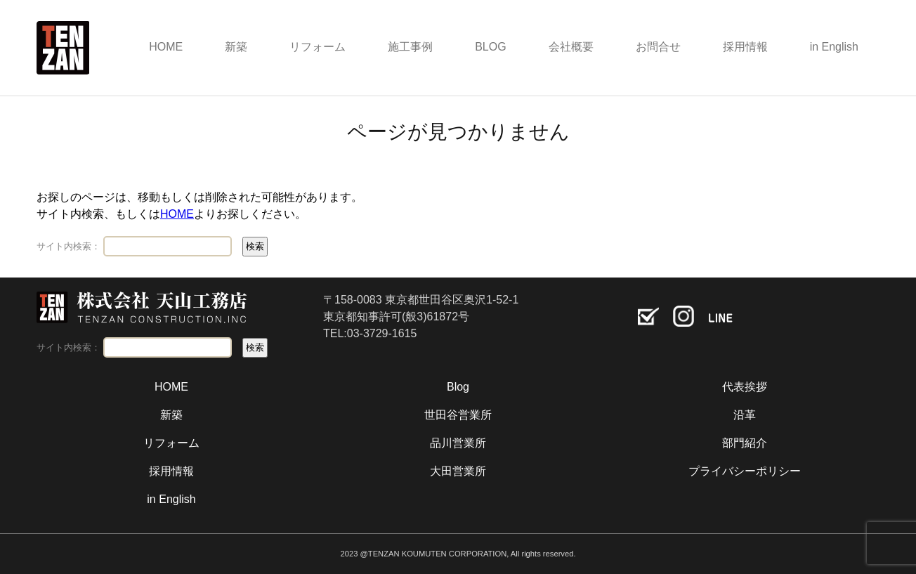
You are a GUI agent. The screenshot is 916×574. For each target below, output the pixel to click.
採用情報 (745, 47)
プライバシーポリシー (744, 471)
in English (834, 47)
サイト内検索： (68, 246)
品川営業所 (458, 443)
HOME (166, 47)
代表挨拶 (744, 387)
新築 (236, 47)
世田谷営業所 (458, 415)
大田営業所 (458, 471)
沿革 (744, 415)
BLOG (490, 47)
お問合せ (658, 47)
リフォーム (317, 47)
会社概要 (571, 47)
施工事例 (410, 47)
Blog (458, 387)
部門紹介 (744, 443)
